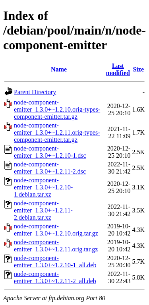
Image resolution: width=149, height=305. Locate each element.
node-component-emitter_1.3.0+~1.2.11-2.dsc (50, 168)
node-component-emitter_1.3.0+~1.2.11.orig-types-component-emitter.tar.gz (57, 132)
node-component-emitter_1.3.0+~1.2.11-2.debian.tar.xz (43, 210)
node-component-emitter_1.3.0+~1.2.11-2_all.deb (55, 277)
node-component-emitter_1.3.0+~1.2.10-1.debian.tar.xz (43, 187)
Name (59, 69)
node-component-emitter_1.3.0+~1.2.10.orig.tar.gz (56, 230)
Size (138, 69)
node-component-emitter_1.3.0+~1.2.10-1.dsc (50, 152)
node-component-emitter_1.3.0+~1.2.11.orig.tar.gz (56, 246)
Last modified (118, 69)
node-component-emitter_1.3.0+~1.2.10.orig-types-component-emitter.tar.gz (57, 109)
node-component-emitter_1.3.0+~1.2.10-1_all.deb (55, 261)
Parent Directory (35, 92)
